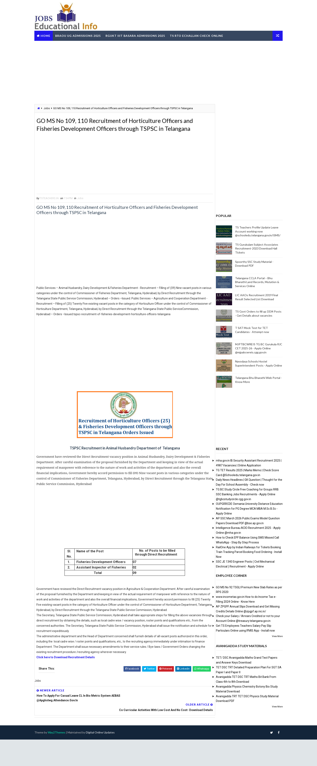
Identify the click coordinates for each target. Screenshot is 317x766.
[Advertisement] (158, 71)
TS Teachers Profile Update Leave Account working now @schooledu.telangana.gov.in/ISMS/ (250, 231)
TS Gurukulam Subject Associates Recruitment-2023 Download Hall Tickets (248, 248)
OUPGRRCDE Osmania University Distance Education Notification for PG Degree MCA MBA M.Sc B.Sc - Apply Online (241, 508)
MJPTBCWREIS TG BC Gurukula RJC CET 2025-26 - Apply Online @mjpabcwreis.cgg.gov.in (250, 348)
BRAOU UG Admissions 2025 (86, 35)
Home (53, 35)
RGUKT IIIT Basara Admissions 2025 (143, 35)
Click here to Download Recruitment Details (73, 692)
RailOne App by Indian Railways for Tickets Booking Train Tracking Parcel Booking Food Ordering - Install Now (241, 551)
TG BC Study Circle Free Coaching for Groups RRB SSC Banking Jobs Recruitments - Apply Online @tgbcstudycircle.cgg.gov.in (239, 494)
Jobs (55, 108)
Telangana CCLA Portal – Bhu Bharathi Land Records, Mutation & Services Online (249, 281)
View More (269, 636)
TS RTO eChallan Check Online (204, 35)
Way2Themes (64, 759)
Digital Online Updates (108, 759)
